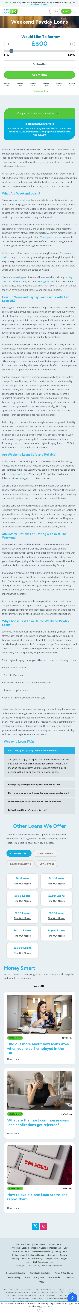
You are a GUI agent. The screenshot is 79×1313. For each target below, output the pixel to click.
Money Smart (19, 967)
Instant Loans (55, 1244)
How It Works (54, 1277)
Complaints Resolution (40, 1273)
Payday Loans (61, 1251)
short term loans (21, 200)
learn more (47, 1306)
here (57, 113)
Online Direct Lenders (42, 1251)
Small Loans (20, 1255)
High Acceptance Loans (43, 1262)
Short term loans (22, 1244)
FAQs (41, 1282)
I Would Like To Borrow (39, 36)
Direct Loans (55, 1248)
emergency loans (47, 281)
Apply (66, 11)
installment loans (17, 281)
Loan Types (47, 864)
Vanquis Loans (51, 1258)
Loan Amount (19, 853)
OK (40, 1309)
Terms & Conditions (64, 1273)
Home (27, 1277)
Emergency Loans (38, 1248)
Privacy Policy (14, 1277)
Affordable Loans (19, 1248)
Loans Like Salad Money (31, 1258)
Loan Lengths (46, 853)
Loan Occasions (20, 864)
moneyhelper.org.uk (39, 4)
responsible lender (18, 473)
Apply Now (39, 74)
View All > (39, 985)
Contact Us (70, 1277)
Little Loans (52, 1255)
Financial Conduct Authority (56, 1298)
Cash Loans (39, 1244)
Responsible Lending (15, 1273)
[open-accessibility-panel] (72, 1298)
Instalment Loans (36, 1255)
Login (54, 11)
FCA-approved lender (50, 237)
